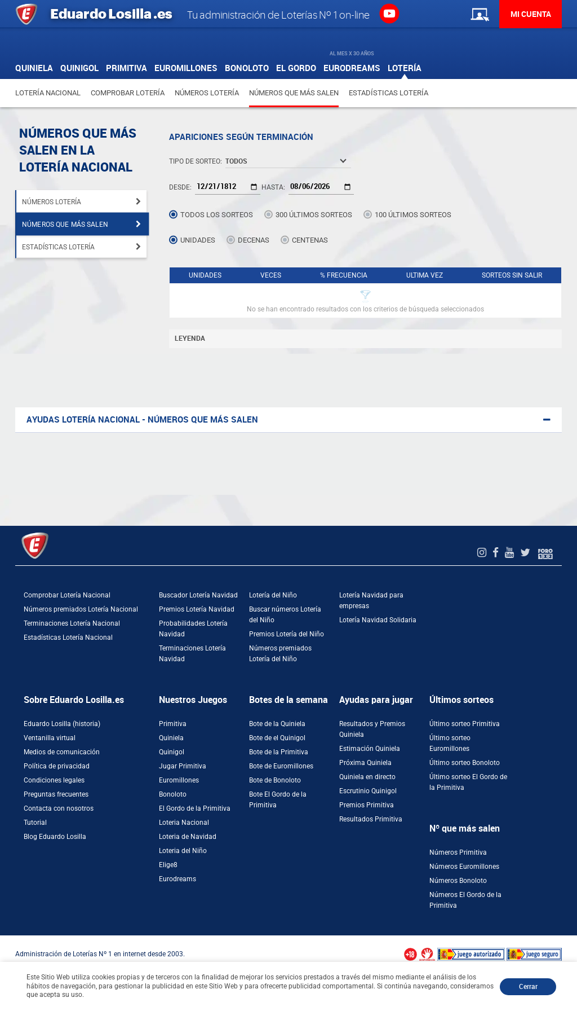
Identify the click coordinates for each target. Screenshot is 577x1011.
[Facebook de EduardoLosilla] (496, 552)
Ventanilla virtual (50, 738)
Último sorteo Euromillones (450, 743)
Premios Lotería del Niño (286, 634)
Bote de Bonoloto (275, 780)
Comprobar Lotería (128, 93)
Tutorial (35, 823)
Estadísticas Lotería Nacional (68, 637)
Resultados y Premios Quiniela (372, 729)
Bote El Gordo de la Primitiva (278, 799)
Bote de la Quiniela (277, 724)
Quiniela (171, 738)
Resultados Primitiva (370, 819)
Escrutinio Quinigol (368, 791)
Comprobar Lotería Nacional (67, 595)
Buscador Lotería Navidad (198, 595)
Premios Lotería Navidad (196, 609)
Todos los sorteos (216, 214)
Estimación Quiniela (369, 749)
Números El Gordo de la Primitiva (465, 900)
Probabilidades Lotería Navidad (193, 628)
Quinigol (171, 752)
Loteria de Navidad (187, 837)
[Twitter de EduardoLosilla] (526, 552)
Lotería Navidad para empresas (371, 600)
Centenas (310, 240)
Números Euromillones (464, 867)
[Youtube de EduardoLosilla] (511, 552)
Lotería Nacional (48, 93)
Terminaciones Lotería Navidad (192, 653)
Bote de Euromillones (281, 766)
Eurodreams (177, 879)
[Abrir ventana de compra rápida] (3, 939)
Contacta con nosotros (59, 808)
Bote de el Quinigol (277, 738)
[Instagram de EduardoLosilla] (483, 552)
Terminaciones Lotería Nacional (72, 623)
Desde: (180, 187)
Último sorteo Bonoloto (464, 763)
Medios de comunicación (62, 752)
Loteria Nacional (184, 823)
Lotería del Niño (273, 595)
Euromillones (179, 780)
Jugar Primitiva (182, 766)
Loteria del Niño (183, 851)
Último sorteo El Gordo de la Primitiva (468, 782)
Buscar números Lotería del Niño (285, 614)
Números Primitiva (458, 852)
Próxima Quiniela (365, 763)
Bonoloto (173, 794)
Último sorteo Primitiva (464, 724)
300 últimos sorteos (314, 214)
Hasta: (273, 187)
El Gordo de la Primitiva (194, 808)
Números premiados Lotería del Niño (280, 653)
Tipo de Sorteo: (195, 161)
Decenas (253, 240)
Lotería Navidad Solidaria (377, 620)
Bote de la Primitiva (278, 752)
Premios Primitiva (366, 805)
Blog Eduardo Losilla (55, 837)
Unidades (197, 240)
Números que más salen (294, 93)
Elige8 (168, 865)
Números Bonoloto (458, 881)
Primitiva (173, 724)
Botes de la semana (288, 699)
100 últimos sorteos (413, 214)
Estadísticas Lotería (388, 93)
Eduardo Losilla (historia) (62, 724)
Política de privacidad (57, 766)
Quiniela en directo (367, 777)
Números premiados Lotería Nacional (81, 609)
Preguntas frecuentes (56, 794)
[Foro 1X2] (545, 552)
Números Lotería (207, 93)
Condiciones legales (54, 780)
